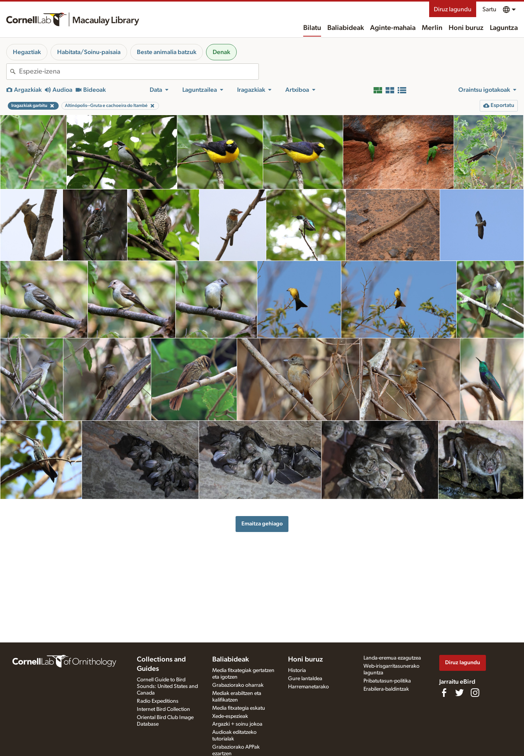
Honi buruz (466, 28)
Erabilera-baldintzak (386, 689)
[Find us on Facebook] (444, 692)
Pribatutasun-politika (387, 681)
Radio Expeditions (157, 701)
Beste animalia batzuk (166, 52)
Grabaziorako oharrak (238, 685)
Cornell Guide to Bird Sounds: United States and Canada (167, 686)
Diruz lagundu (453, 9)
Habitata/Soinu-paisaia (89, 52)
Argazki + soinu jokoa (237, 724)
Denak (221, 52)
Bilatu (312, 28)
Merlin (432, 28)
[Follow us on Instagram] (475, 692)
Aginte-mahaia (393, 28)
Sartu (489, 9)
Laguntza (504, 28)
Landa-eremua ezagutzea (392, 658)
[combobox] (139, 71)
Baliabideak (345, 28)
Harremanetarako (308, 687)
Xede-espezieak (230, 716)
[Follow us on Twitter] (459, 692)
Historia (297, 670)
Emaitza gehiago (262, 524)
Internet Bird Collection (163, 709)
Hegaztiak (27, 52)
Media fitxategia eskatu (238, 708)
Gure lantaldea (305, 678)
